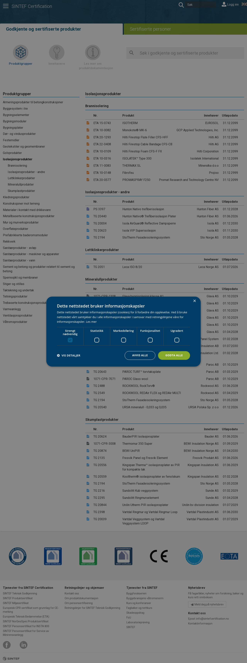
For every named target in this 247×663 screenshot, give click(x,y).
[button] (68, 355)
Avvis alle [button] (140, 355)
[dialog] (123, 331)
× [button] (194, 301)
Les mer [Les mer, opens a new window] (91, 322)
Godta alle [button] (174, 355)
